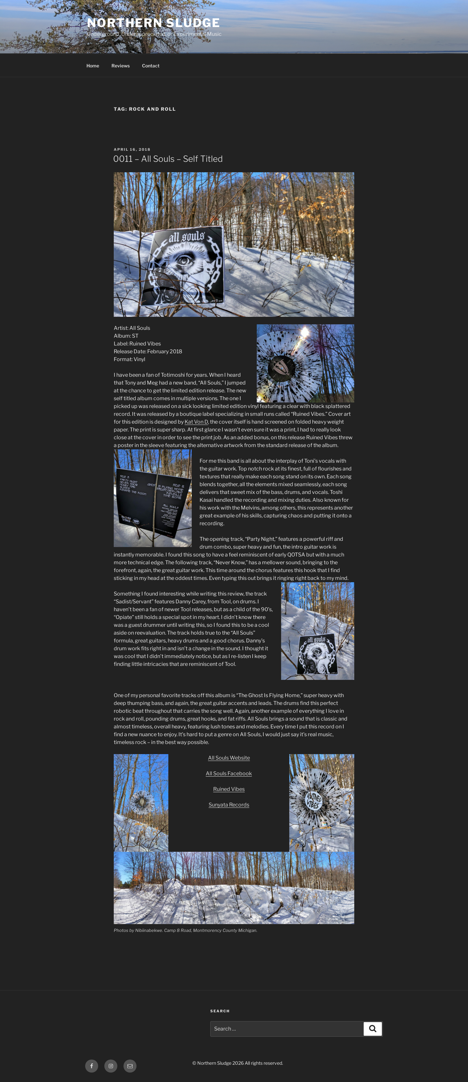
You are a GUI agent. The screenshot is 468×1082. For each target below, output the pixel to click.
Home (92, 65)
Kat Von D (196, 422)
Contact (151, 65)
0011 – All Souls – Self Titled (168, 159)
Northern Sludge (154, 23)
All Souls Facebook (229, 773)
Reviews (120, 65)
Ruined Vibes (229, 789)
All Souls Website (229, 758)
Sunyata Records (229, 805)
